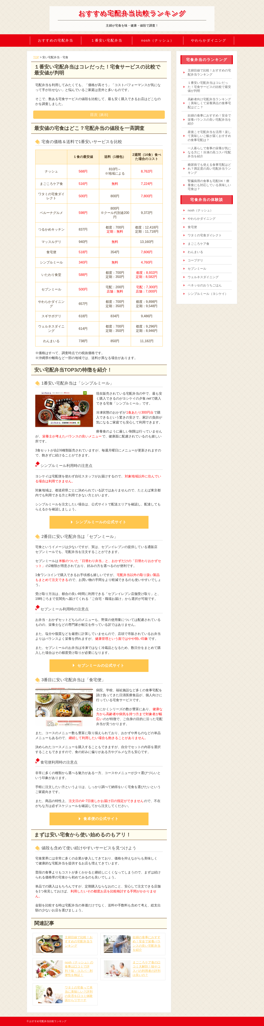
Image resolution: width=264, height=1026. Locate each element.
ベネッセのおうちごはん (205, 285)
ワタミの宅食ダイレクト (205, 235)
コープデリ (195, 260)
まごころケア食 (198, 243)
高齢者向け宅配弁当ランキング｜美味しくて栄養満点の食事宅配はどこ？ (209, 103)
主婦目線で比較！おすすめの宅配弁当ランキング (209, 72)
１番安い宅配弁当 (106, 40)
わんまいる (195, 252)
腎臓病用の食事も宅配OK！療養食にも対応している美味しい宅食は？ (209, 185)
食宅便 (192, 227)
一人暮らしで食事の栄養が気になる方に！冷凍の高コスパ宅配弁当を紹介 (209, 152)
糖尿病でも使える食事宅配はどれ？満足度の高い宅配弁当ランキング (209, 168)
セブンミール (197, 268)
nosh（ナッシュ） (157, 40)
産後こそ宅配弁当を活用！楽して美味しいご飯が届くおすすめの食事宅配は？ (209, 136)
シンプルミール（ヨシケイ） (208, 293)
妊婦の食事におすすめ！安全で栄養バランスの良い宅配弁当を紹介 (209, 119)
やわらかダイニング (208, 40)
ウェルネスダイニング (203, 277)
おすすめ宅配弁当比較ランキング (132, 13)
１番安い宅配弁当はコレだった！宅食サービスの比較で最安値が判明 (209, 86)
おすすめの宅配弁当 (55, 40)
